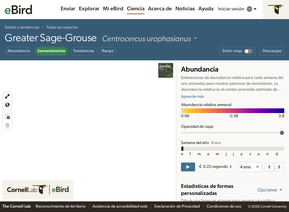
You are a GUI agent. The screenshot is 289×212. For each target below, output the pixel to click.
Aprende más (192, 97)
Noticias (185, 8)
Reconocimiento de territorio (61, 206)
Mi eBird (113, 8)
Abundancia (18, 51)
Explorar (89, 8)
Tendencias (83, 51)
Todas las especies (62, 27)
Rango (108, 51)
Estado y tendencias (22, 27)
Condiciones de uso (224, 206)
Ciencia (135, 8)
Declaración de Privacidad (177, 206)
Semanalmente (51, 51)
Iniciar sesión (231, 8)
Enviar (68, 8)
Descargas (272, 51)
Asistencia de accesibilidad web (120, 206)
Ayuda (205, 8)
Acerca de (160, 8)
